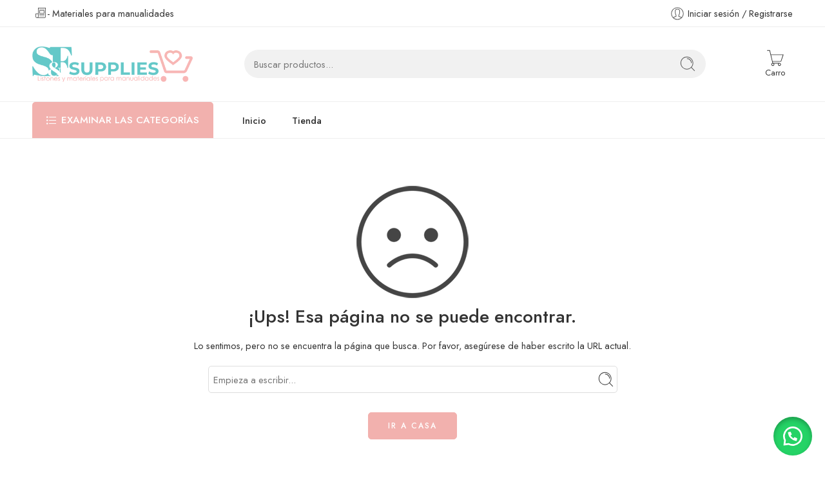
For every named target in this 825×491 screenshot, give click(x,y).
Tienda (307, 120)
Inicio (254, 120)
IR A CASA (412, 426)
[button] (792, 436)
